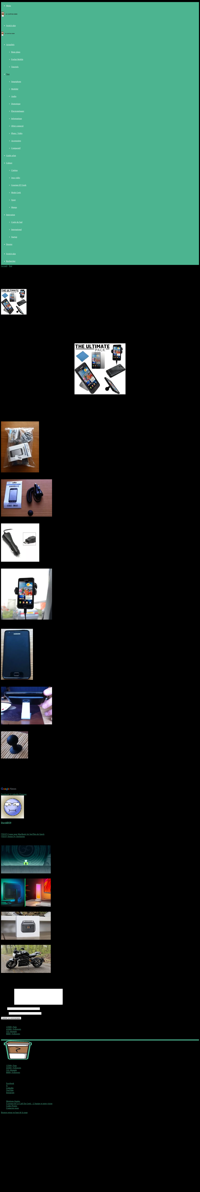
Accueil (4, 266)
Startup (14, 237)
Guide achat (11, 155)
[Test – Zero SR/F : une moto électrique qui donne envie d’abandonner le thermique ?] (26, 972)
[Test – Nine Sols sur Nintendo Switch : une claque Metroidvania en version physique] (26, 873)
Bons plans (15, 52)
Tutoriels (14, 67)
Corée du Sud (16, 222)
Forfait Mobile (17, 59)
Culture (9, 163)
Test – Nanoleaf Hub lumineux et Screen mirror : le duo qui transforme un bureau (34, 908)
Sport (13, 200)
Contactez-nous (12, 1111)
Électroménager (17, 111)
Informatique (16, 118)
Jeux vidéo (15, 178)
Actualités (10, 44)
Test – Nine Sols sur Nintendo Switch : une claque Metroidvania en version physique (35, 875)
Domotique (15, 104)
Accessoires (16, 141)
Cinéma (14, 170)
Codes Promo (11, 1109)
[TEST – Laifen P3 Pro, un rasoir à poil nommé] (26, 939)
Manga (14, 207)
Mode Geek (16, 192)
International (16, 229)
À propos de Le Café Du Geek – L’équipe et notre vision (29, 1107)
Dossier (9, 244)
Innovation (10, 215)
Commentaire (7, 1007)
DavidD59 (6, 822)
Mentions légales (13, 1104)
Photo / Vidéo (16, 133)
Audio (13, 96)
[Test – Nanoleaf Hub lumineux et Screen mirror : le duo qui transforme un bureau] (26, 906)
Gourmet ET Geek (18, 185)
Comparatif (16, 148)
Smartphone (16, 81)
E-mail (4, 1016)
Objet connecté (17, 126)
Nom (4, 1012)
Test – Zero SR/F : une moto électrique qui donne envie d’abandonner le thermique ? (35, 974)
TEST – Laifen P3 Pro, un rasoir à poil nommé (20, 941)
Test (7, 74)
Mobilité (14, 89)
